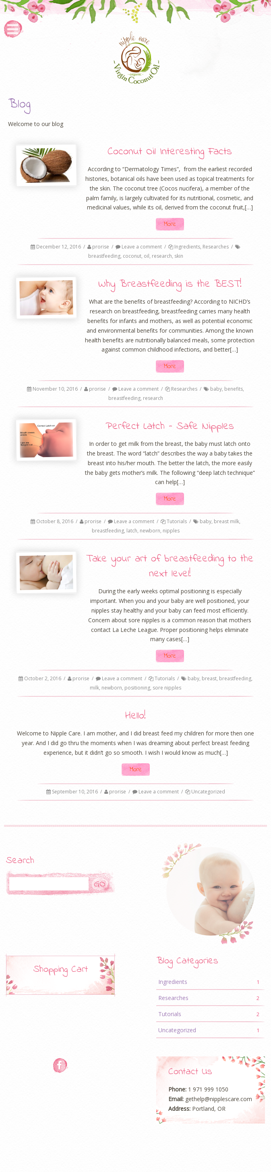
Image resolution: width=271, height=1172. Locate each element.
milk (94, 687)
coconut (132, 256)
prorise (100, 246)
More (170, 224)
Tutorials (177, 521)
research (162, 256)
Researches (216, 246)
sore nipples (167, 687)
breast (209, 678)
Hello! (135, 716)
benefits (233, 388)
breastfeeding (104, 256)
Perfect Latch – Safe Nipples (170, 426)
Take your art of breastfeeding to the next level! (170, 566)
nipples (171, 530)
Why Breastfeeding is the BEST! (170, 284)
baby (216, 388)
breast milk (226, 521)
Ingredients (187, 246)
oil (146, 256)
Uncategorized (208, 791)
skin (178, 256)
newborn (150, 530)
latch (131, 530)
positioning (137, 687)
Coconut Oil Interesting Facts (170, 151)
